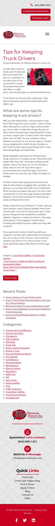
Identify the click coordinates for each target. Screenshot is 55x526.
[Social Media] (16, 520)
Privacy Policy (41, 510)
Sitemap (27, 513)
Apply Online (27, 487)
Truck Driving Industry (16, 394)
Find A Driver (27, 484)
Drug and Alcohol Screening (18, 353)
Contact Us (27, 494)
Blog (27, 491)
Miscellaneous (12, 365)
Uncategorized (12, 397)
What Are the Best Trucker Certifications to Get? (28, 306)
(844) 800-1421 (27, 441)
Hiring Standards (13, 362)
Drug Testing (11, 356)
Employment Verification (36, 11)
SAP (7, 377)
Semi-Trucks (11, 380)
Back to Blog (10, 278)
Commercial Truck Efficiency (19, 330)
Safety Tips (11, 374)
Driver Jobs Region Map (27, 480)
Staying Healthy (13, 383)
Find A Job (27, 477)
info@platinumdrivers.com (27, 458)
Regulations (11, 371)
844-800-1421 (42, 5)
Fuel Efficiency (12, 359)
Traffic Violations (13, 389)
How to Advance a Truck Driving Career (24, 297)
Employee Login (40, 18)
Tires (8, 386)
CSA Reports (11, 336)
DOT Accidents (12, 339)
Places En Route (13, 368)
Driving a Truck (12, 351)
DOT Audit (10, 342)
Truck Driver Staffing (21, 255)
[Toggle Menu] (47, 34)
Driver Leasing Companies (18, 348)
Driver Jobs (11, 345)
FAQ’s (28, 498)
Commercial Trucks (14, 333)
